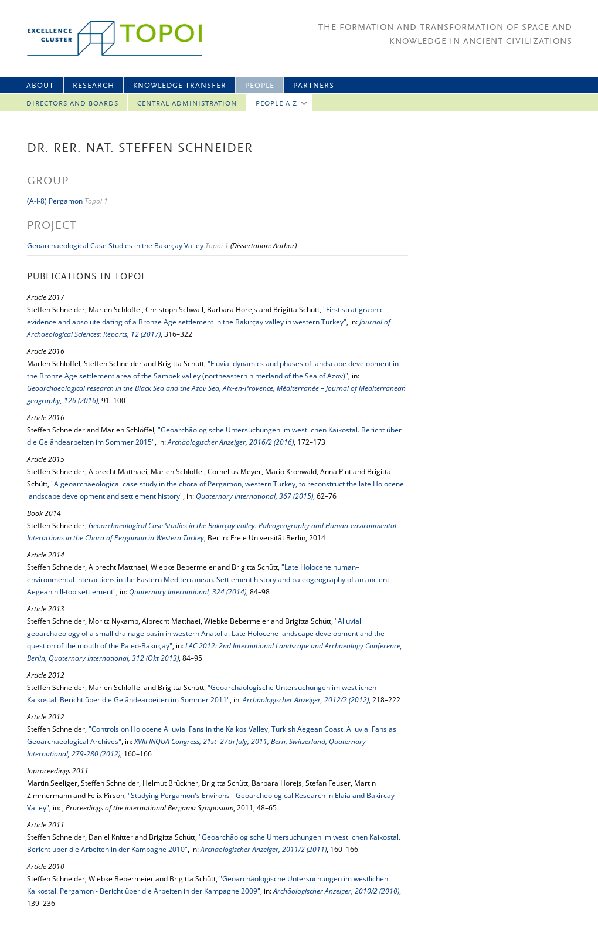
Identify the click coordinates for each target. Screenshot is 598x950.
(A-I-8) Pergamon (55, 201)
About (40, 86)
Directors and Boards (72, 103)
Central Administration (187, 103)
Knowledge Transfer (179, 86)
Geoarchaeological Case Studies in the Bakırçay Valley (115, 246)
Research (93, 86)
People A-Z (276, 103)
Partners (313, 86)
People (259, 86)
